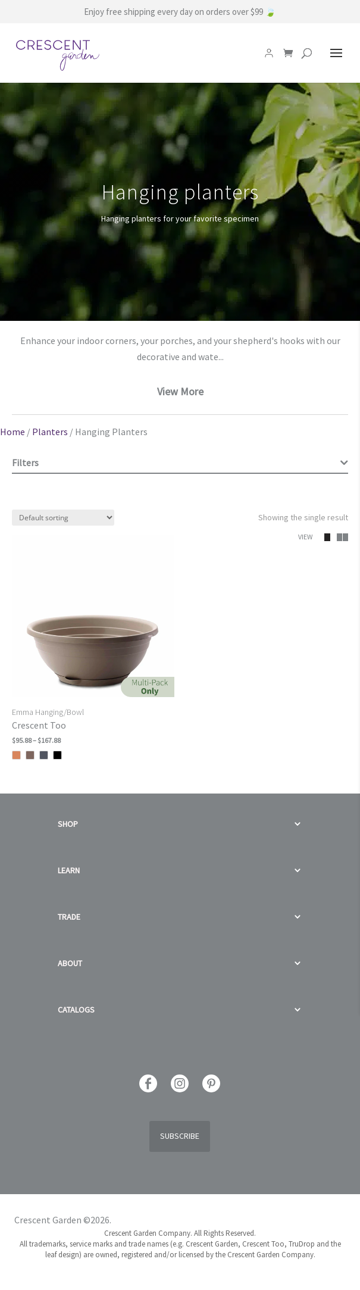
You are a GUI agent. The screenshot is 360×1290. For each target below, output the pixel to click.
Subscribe (179, 1135)
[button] (334, 537)
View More (180, 391)
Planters (50, 432)
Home (12, 432)
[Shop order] (63, 518)
